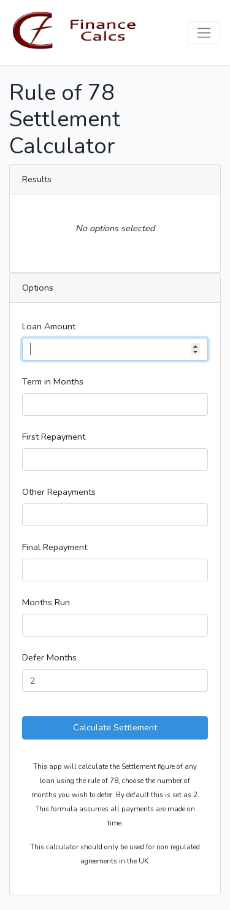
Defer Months (49, 657)
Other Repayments (59, 492)
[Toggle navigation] (204, 32)
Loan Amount (48, 326)
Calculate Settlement (115, 727)
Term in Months (52, 381)
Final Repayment (54, 547)
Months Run (46, 602)
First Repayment (53, 436)
